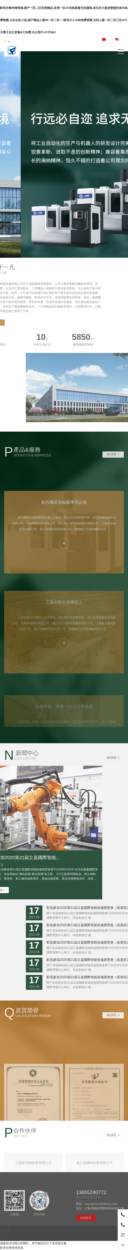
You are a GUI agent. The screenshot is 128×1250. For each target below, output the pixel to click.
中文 (107, 39)
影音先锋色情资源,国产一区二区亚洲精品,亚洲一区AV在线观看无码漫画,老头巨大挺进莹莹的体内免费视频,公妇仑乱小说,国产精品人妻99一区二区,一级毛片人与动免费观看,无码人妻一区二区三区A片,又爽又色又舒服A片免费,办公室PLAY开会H (64, 20)
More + (113, 461)
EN (119, 39)
